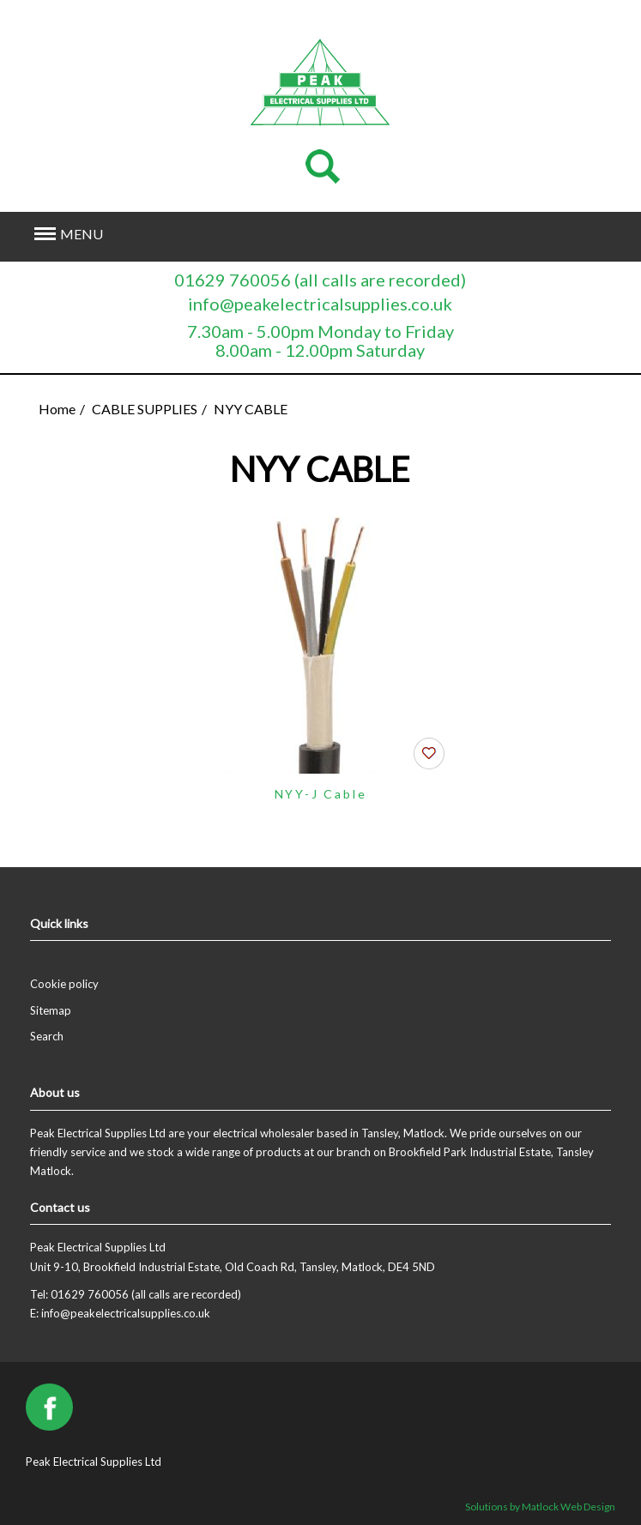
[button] (262, 234)
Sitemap (50, 1010)
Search (46, 1036)
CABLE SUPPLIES (144, 409)
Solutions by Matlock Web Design (540, 1506)
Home (57, 409)
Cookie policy (64, 984)
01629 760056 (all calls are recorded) (320, 279)
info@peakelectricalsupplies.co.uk (320, 303)
